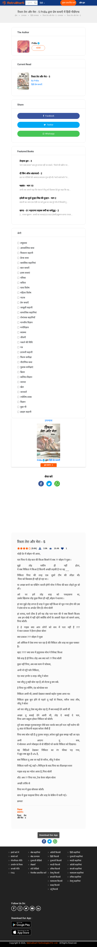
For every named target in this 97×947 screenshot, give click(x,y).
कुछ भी (23, 407)
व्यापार (23, 382)
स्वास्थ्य (23, 332)
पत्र (21, 347)
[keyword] (31, 2)
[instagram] (19, 908)
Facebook (48, 116)
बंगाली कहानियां (76, 869)
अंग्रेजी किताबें (55, 852)
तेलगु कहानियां (75, 881)
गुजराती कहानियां (76, 856)
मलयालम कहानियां (77, 873)
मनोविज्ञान (24, 327)
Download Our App (48, 835)
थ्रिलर (22, 372)
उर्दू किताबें (54, 889)
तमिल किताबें (55, 869)
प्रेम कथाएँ (24, 302)
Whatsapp (48, 133)
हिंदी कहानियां (75, 852)
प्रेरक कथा (24, 258)
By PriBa (35, 80)
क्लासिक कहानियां (28, 262)
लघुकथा (23, 243)
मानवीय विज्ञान (26, 322)
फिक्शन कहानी (26, 253)
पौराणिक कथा (26, 362)
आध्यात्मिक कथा (27, 248)
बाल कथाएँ (24, 267)
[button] (35, 2)
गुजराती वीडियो (36, 860)
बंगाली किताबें (55, 877)
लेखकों (33, 864)
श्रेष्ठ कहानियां (35, 852)
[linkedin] (38, 908)
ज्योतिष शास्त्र (26, 397)
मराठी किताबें (55, 864)
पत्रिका (23, 277)
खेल (22, 387)
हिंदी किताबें (54, 856)
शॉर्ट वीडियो (34, 869)
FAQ (13, 873)
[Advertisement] (48, 512)
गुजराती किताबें (55, 860)
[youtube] (32, 908)
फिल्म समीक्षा (26, 357)
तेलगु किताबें (54, 873)
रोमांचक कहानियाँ (27, 317)
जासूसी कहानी (26, 307)
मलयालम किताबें (56, 881)
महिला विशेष (25, 292)
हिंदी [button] (42, 3)
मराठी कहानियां (75, 860)
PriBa (36, 43)
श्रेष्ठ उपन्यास (34, 856)
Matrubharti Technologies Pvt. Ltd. (42, 943)
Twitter (48, 125)
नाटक (22, 297)
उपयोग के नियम (17, 864)
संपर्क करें (14, 856)
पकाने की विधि (26, 342)
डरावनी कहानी (26, 352)
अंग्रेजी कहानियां (76, 864)
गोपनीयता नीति (16, 860)
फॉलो (38, 48)
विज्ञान (22, 402)
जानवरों (23, 392)
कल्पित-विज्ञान (26, 377)
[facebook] (13, 908)
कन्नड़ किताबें (54, 885)
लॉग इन (82, 2)
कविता (23, 282)
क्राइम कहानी (25, 411)
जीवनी (23, 337)
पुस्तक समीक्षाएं (26, 367)
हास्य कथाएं (25, 272)
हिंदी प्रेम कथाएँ (36, 84)
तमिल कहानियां (75, 877)
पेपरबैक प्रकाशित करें (38, 873)
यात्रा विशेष (24, 287)
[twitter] (26, 908)
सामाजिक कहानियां (28, 312)
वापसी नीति (15, 869)
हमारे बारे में (15, 852)
